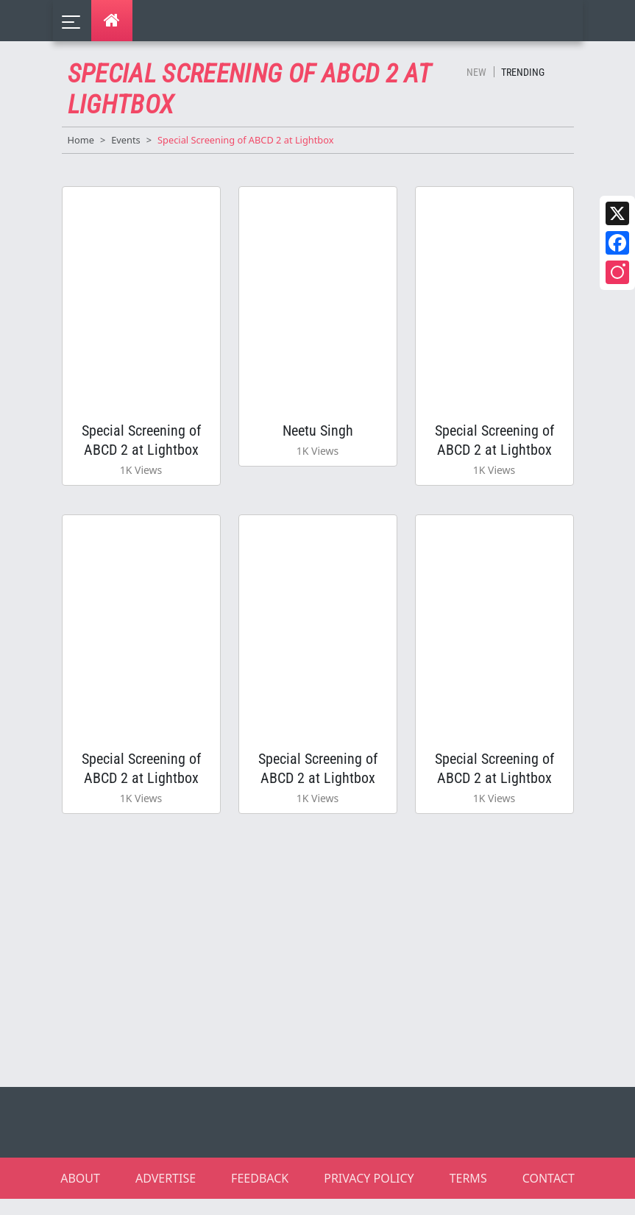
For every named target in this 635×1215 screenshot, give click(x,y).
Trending (522, 72)
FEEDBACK (259, 1194)
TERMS (468, 1194)
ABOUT (80, 1194)
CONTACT (548, 1194)
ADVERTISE (165, 1194)
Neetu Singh (318, 434)
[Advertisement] (327, 965)
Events (126, 139)
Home (81, 139)
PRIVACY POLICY (369, 1194)
